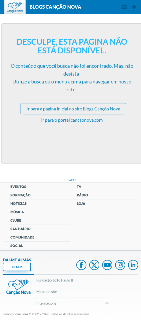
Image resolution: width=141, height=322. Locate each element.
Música (17, 212)
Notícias (18, 203)
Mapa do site (46, 292)
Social (16, 246)
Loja (81, 203)
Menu (124, 7)
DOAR (17, 267)
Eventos (18, 187)
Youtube (107, 265)
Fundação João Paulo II (54, 280)
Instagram (120, 265)
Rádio (82, 195)
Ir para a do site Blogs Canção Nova (73, 108)
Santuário (20, 229)
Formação (20, 195)
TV (79, 187)
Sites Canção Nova (134, 7)
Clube (15, 220)
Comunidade (22, 237)
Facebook (81, 265)
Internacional (71, 303)
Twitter (94, 265)
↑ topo (70, 180)
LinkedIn (133, 265)
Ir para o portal (72, 120)
